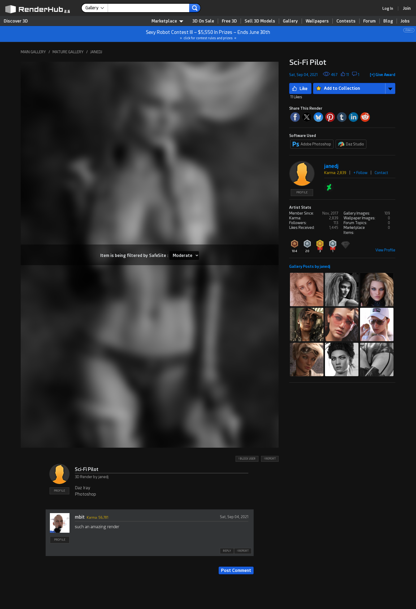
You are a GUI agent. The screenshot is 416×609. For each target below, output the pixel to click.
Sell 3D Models (260, 21)
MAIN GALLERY (33, 52)
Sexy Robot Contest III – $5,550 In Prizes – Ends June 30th (208, 34)
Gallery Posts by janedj (309, 266)
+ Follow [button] (360, 173)
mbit (80, 517)
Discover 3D (16, 21)
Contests (346, 21)
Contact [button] (381, 173)
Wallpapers (317, 21)
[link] (389, 8)
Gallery (290, 21)
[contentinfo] (96, 8)
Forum (369, 21)
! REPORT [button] (270, 458)
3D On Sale (203, 21)
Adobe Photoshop (312, 144)
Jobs (405, 21)
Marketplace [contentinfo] (167, 21)
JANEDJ (96, 52)
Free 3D (229, 21)
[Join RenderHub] (407, 8)
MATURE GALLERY (68, 52)
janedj (331, 166)
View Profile (385, 250)
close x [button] (409, 30)
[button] (382, 74)
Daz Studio (351, 144)
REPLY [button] (227, 550)
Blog (388, 21)
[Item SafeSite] (184, 255)
